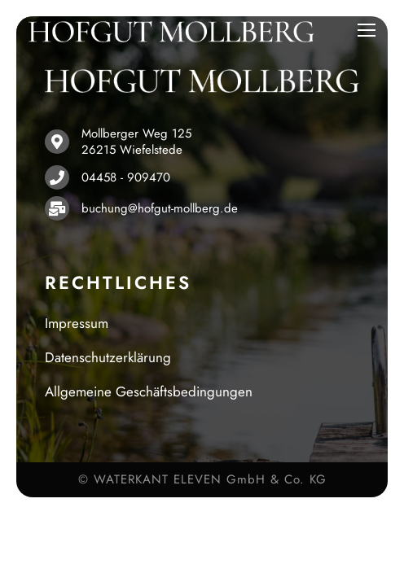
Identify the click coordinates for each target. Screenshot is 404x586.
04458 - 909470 (125, 177)
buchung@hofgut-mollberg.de (159, 208)
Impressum (76, 323)
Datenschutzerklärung (108, 357)
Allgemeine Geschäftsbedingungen (149, 391)
